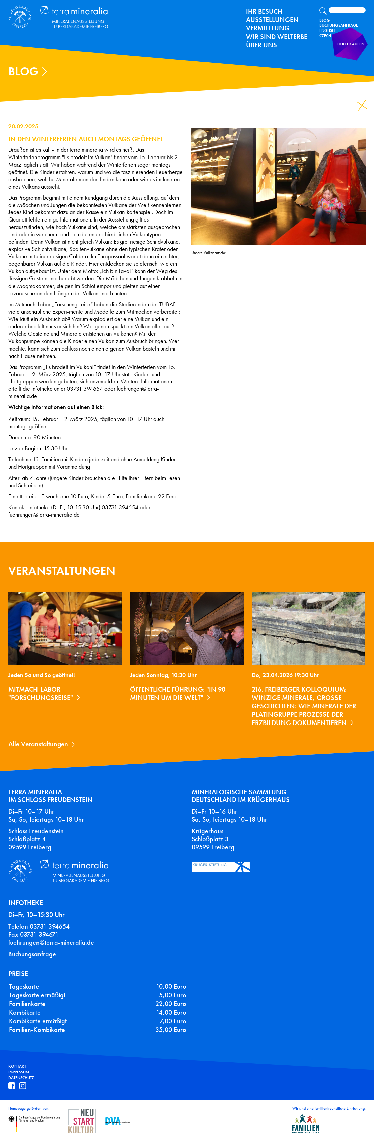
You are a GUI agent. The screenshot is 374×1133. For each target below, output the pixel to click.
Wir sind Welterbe (276, 37)
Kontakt (17, 1060)
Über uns (261, 45)
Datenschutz (21, 1071)
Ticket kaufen (352, 48)
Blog (324, 20)
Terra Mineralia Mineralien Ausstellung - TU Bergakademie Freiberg (55, 15)
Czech (325, 35)
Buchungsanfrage (338, 25)
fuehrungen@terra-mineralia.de (51, 936)
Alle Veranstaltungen (38, 744)
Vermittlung (267, 28)
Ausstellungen (272, 20)
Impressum (18, 1065)
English (327, 30)
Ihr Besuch (264, 11)
